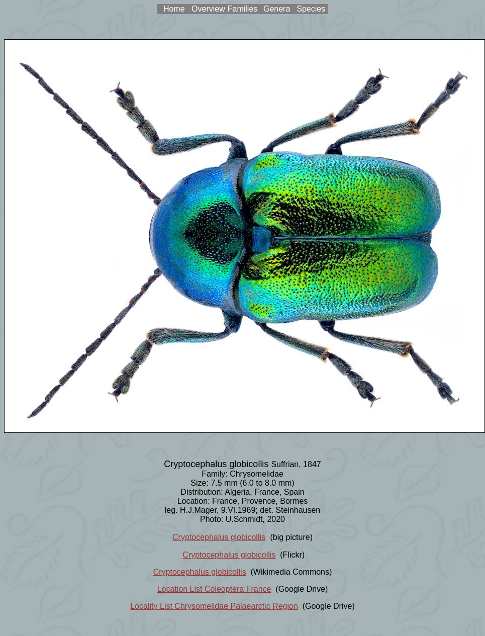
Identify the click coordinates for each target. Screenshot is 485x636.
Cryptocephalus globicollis (218, 537)
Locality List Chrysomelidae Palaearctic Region (214, 606)
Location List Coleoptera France (214, 589)
